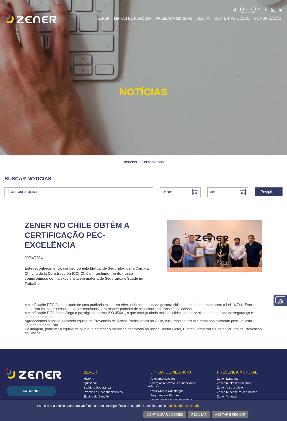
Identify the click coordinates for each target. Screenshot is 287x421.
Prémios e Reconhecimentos (103, 392)
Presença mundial (173, 18)
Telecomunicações (162, 378)
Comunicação (267, 18)
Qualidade (91, 383)
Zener (104, 18)
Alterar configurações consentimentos (280, 300)
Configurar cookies (165, 414)
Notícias (130, 162)
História (89, 378)
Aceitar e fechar (230, 414)
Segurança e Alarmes (164, 395)
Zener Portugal (227, 396)
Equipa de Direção (96, 396)
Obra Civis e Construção (166, 391)
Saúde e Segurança (97, 387)
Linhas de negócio (132, 18)
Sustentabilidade (232, 18)
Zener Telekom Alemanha (234, 383)
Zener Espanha (227, 378)
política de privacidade (184, 406)
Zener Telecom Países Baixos (237, 392)
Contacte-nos (152, 162)
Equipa (203, 18)
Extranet (31, 391)
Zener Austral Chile (230, 387)
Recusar (199, 414)
